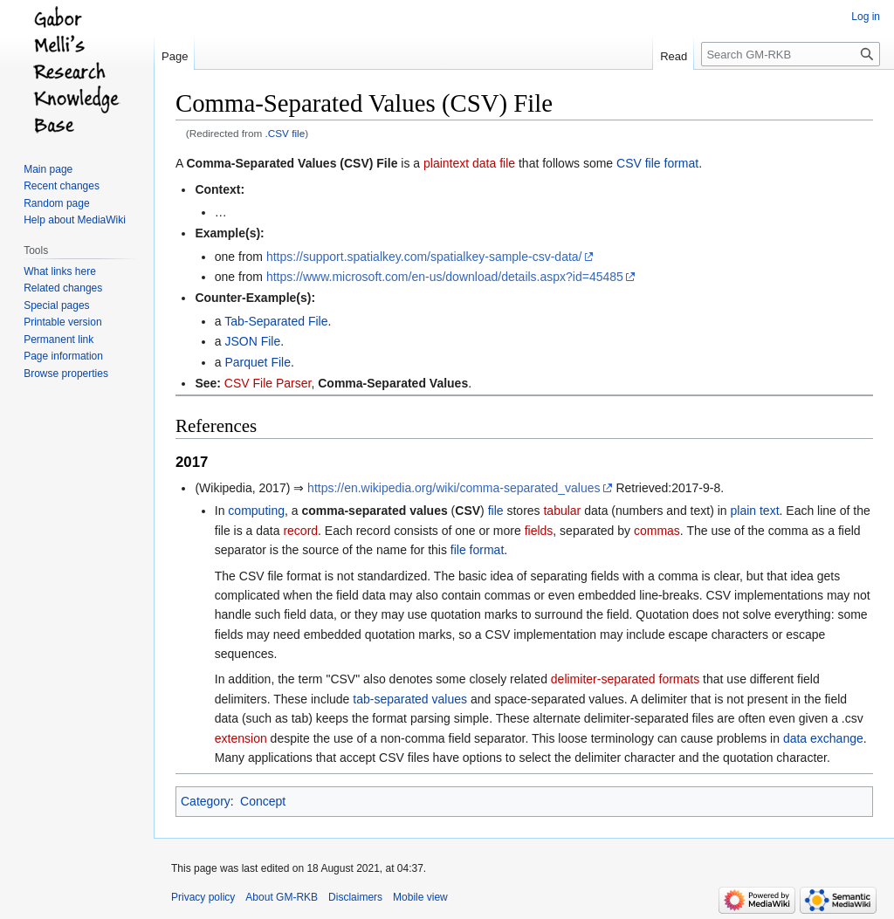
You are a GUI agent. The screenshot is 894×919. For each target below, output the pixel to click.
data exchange (823, 738)
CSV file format (657, 163)
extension (241, 738)
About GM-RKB (281, 897)
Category (205, 801)
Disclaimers (355, 897)
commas (657, 531)
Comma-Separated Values (393, 383)
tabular (562, 511)
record (300, 531)
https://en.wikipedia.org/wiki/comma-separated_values (453, 488)
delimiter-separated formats (625, 679)
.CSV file (285, 133)
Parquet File (257, 362)
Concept (262, 801)
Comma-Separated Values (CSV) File (291, 163)
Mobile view (420, 897)
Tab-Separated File (275, 321)
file (496, 511)
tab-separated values (410, 699)
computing (256, 511)
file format (477, 550)
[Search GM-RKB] (790, 54)
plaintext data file (469, 163)
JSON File (252, 341)
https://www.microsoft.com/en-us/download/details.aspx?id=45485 (444, 277)
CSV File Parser (268, 383)
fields (539, 531)
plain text (754, 511)
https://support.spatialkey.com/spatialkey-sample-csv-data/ (424, 257)
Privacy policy (203, 897)
